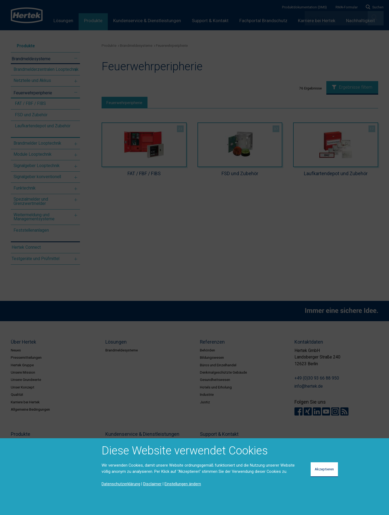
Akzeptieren (324, 469)
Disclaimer (152, 483)
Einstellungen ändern (183, 483)
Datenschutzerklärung (121, 483)
